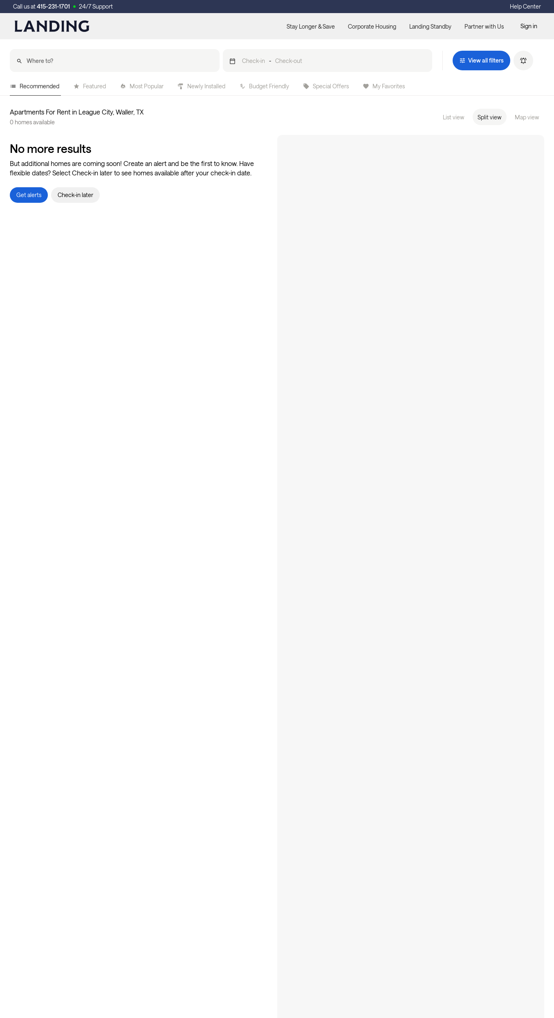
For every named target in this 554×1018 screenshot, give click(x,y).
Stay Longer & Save (311, 26)
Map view (527, 117)
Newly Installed (201, 86)
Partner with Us (484, 26)
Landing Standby (430, 26)
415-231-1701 (53, 6)
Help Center (525, 6)
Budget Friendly (264, 86)
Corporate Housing (372, 26)
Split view (490, 117)
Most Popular (142, 86)
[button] (328, 60)
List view (453, 117)
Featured (89, 86)
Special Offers (326, 86)
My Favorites (384, 86)
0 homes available (32, 122)
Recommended (34, 86)
